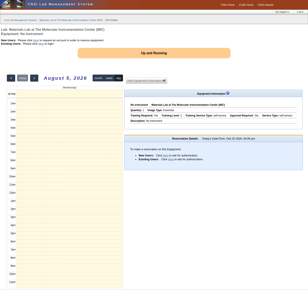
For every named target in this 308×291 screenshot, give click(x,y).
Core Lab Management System (20, 20)
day (118, 78)
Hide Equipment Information (146, 80)
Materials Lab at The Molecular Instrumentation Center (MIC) (71, 20)
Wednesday (69, 87)
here (36, 40)
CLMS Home (246, 4)
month (98, 78)
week (109, 78)
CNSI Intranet (265, 4)
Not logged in (282, 11)
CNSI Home (227, 4)
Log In (300, 11)
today (22, 78)
